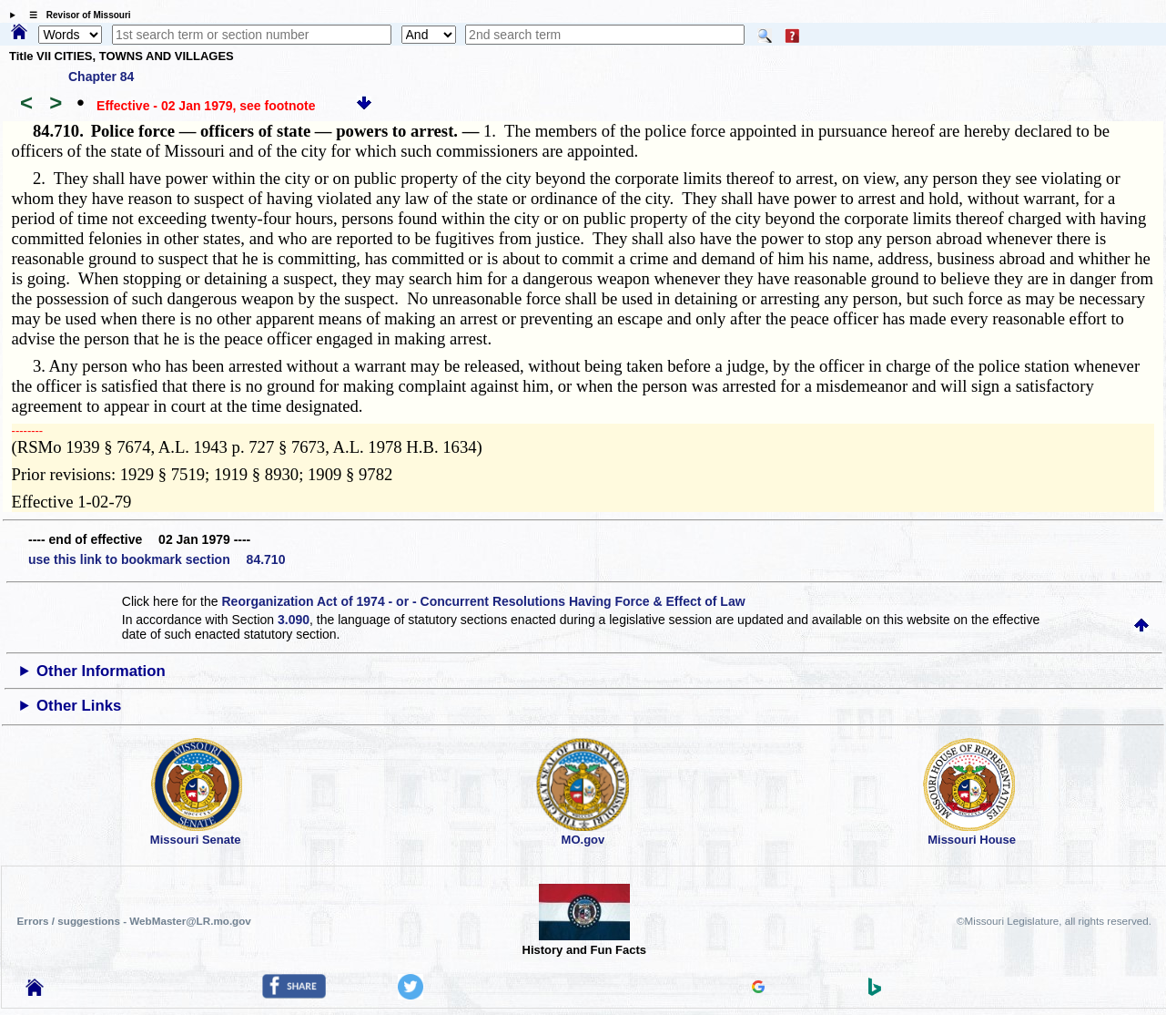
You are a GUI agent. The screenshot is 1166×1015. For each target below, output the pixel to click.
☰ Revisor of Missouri (75, 15)
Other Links (78, 705)
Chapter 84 (101, 76)
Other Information (101, 671)
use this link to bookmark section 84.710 (156, 559)
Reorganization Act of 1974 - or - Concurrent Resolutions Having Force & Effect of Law (483, 601)
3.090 (293, 619)
